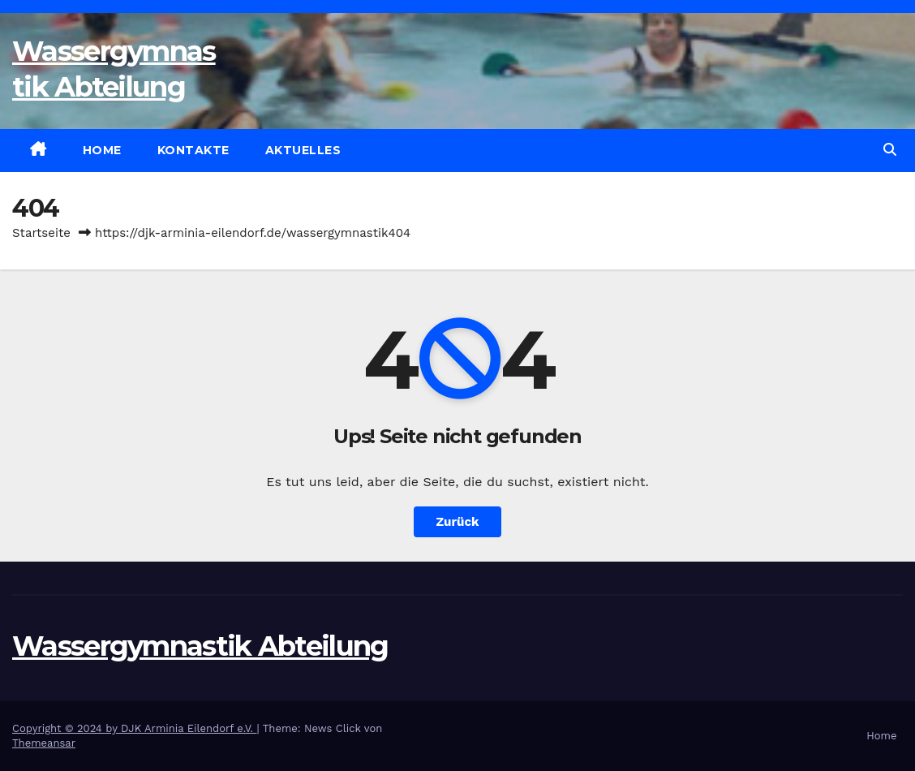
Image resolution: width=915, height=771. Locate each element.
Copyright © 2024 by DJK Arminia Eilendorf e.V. (134, 728)
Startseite (41, 233)
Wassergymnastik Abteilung (200, 646)
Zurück (457, 522)
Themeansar (43, 743)
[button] (889, 149)
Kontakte (193, 150)
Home (102, 150)
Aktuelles (303, 150)
